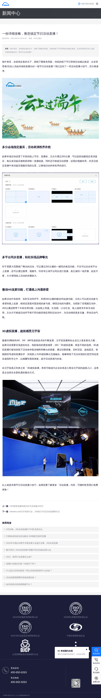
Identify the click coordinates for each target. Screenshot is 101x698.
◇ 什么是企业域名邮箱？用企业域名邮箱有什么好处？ (28, 570)
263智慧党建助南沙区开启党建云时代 (26, 506)
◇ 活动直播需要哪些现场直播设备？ (20, 577)
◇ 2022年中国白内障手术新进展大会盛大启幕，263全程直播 (31, 543)
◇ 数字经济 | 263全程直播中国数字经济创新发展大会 (27, 550)
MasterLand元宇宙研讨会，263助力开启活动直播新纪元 (35, 511)
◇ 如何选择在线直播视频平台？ (18, 584)
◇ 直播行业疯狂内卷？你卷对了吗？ (20, 564)
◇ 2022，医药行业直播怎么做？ (18, 557)
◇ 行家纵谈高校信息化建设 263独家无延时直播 (25, 536)
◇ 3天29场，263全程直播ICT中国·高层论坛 (23, 529)
